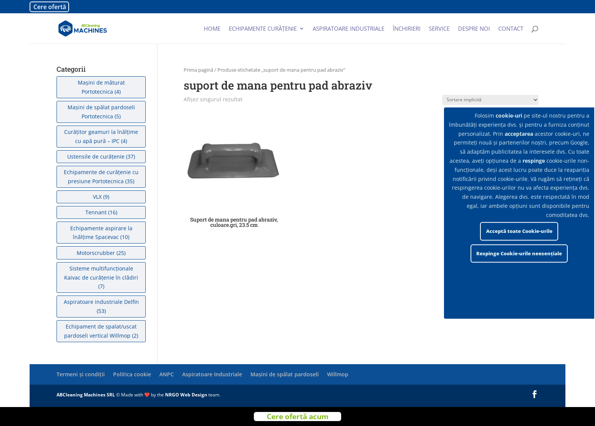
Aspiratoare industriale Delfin (101, 301)
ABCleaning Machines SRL (86, 394)
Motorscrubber (96, 252)
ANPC (166, 374)
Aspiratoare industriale (348, 29)
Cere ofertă (49, 7)
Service (439, 29)
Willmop (337, 374)
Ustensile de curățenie (95, 156)
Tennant (96, 212)
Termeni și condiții (81, 374)
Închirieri (406, 29)
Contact (510, 29)
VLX (97, 196)
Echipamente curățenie (263, 29)
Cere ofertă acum (298, 416)
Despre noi (474, 29)
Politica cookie (132, 374)
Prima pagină (198, 69)
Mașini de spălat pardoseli (284, 374)
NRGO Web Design (186, 394)
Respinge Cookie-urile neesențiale (519, 253)
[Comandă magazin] (490, 100)
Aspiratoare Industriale (212, 374)
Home (212, 29)
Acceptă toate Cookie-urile (519, 231)
